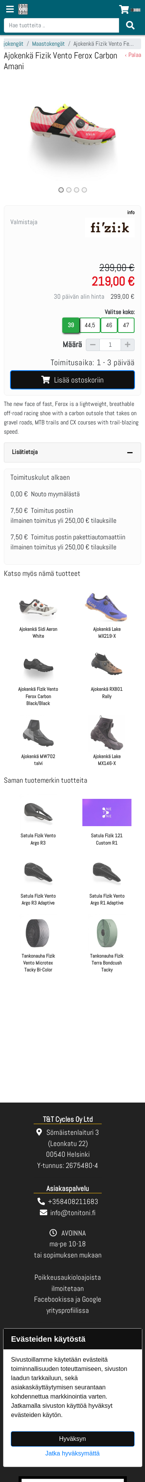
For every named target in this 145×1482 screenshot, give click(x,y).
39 (71, 325)
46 (109, 325)
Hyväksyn (72, 1438)
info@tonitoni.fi (73, 1213)
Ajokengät (12, 44)
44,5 (90, 325)
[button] (14, 135)
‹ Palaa (133, 55)
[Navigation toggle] (10, 10)
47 (126, 325)
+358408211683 (73, 1201)
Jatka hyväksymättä (72, 1453)
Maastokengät (48, 44)
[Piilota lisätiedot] (130, 452)
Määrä (72, 344)
